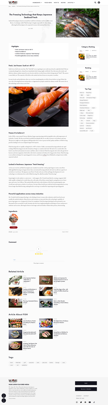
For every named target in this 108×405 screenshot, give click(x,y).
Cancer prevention (90, 123)
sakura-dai (44, 362)
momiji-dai (31, 362)
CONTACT (86, 396)
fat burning (82, 118)
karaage (57, 362)
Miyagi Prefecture (84, 100)
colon (82, 123)
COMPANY (79, 396)
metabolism (24, 365)
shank (93, 107)
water (63, 362)
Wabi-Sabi (18, 362)
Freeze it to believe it (20, 51)
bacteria (82, 128)
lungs (94, 120)
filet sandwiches (89, 113)
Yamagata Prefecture (84, 102)
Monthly (94, 50)
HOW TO (56, 2)
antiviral (82, 125)
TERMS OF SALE (80, 398)
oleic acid (82, 97)
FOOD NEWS (48, 2)
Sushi (38, 362)
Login (14, 259)
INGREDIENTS (36, 2)
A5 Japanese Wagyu (91, 97)
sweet (11, 365)
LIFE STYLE (70, 2)
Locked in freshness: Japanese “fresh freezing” (27, 53)
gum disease (89, 128)
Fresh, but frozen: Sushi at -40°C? (24, 49)
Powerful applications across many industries (27, 55)
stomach (88, 120)
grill (25, 362)
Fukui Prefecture (83, 105)
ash (17, 365)
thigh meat (82, 110)
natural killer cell (83, 130)
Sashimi (51, 362)
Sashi (11, 362)
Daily (81, 50)
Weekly (87, 50)
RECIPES (63, 2)
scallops (45, 155)
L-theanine (88, 125)
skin (82, 120)
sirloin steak (82, 115)
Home (10, 6)
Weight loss (90, 115)
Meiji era (82, 92)
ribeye (82, 113)
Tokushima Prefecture (84, 107)
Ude (89, 110)
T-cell (92, 130)
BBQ (82, 95)
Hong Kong (88, 92)
